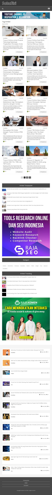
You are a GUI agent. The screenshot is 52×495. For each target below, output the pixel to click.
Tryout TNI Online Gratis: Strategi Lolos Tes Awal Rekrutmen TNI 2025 (36, 132)
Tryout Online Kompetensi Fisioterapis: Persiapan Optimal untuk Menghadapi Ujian (13, 73)
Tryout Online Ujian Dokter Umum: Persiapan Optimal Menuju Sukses (36, 102)
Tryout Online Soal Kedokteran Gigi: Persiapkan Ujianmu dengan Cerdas (13, 102)
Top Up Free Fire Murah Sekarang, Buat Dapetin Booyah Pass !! (25, 382)
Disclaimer (26, 485)
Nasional (45, 265)
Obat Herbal (10, 265)
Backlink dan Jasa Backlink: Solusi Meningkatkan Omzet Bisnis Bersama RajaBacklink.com (26, 189)
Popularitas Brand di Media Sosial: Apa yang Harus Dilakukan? (20, 285)
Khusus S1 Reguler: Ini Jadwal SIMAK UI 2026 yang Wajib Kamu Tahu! (36, 162)
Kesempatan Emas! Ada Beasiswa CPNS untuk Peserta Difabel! (25, 414)
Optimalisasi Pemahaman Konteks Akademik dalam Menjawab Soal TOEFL (27, 350)
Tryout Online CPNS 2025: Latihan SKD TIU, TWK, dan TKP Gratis (12, 162)
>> (29, 177)
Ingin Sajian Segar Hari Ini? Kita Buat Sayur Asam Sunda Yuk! (24, 456)
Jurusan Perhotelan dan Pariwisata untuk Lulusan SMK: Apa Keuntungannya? (27, 392)
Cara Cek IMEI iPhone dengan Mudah (19, 371)
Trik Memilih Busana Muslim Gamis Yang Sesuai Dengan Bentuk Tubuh (22, 197)
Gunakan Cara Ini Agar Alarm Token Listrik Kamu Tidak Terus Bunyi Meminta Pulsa (25, 205)
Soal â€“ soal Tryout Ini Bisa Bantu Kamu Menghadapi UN (19, 201)
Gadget (37, 265)
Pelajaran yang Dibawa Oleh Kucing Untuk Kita (17, 209)
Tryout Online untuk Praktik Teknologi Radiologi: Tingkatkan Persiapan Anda (13, 42)
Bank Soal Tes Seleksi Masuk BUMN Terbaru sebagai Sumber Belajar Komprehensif (29, 360)
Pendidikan (5, 38)
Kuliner (28, 265)
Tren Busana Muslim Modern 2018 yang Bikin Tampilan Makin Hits (21, 277)
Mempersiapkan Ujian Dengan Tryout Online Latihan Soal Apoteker (35, 72)
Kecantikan (23, 265)
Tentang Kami (26, 480)
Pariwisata (17, 265)
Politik (32, 265)
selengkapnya (19, 52)
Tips (41, 265)
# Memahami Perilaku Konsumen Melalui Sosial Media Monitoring (21, 289)
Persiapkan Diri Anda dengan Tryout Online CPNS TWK (13, 132)
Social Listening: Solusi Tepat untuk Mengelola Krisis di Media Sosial (22, 293)
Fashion (4, 265)
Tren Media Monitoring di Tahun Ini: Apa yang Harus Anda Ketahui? (21, 281)
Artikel (26, 483)
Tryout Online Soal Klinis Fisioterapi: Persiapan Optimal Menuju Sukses (35, 42)
